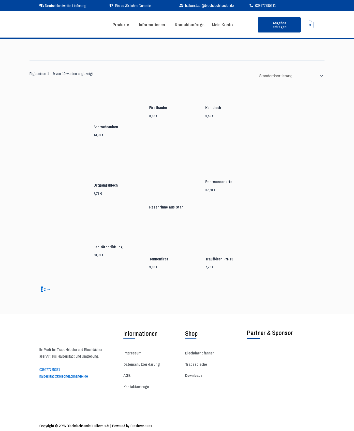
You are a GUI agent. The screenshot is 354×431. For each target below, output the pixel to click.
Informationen (151, 24)
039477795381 (49, 368)
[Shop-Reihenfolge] (289, 75)
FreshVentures (141, 425)
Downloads (194, 375)
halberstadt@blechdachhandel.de (63, 375)
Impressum (132, 352)
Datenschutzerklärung (141, 364)
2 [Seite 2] (45, 288)
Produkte (120, 24)
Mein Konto (224, 24)
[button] (121, 25)
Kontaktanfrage (190, 24)
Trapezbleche (196, 364)
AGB (127, 375)
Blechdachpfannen (200, 352)
